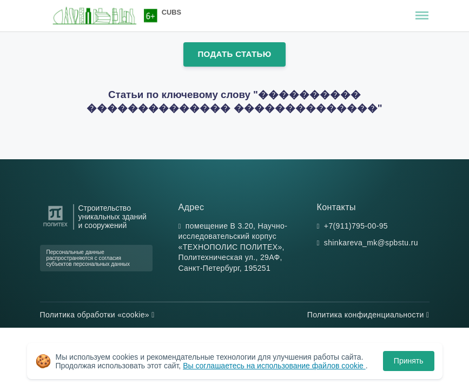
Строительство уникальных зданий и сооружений (112, 217)
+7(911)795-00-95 (356, 226)
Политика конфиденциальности (368, 314)
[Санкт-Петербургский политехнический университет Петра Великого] (55, 226)
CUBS (171, 12)
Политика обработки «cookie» (97, 314)
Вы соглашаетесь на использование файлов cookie (274, 365)
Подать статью (234, 53)
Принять (409, 360)
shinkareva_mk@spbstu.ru (371, 242)
